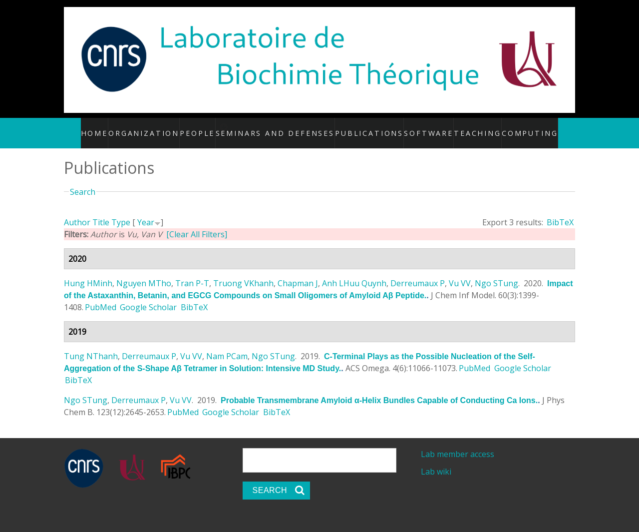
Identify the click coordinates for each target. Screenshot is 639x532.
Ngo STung (496, 272)
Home (110, 127)
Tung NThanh (91, 345)
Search (82, 180)
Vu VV (460, 272)
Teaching (468, 127)
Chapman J (298, 272)
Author (77, 211)
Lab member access (457, 443)
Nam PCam (227, 345)
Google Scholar (148, 296)
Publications (367, 127)
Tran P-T (192, 272)
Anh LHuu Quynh (354, 272)
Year (145, 211)
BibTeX (560, 211)
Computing (518, 127)
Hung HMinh (88, 272)
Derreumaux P (417, 272)
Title (100, 211)
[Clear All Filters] (196, 223)
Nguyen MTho (143, 272)
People (210, 127)
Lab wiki (436, 461)
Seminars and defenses (289, 127)
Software (421, 127)
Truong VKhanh (243, 272)
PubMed (100, 296)
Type (120, 211)
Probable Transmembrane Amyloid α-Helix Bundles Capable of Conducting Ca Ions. (379, 390)
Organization (158, 127)
